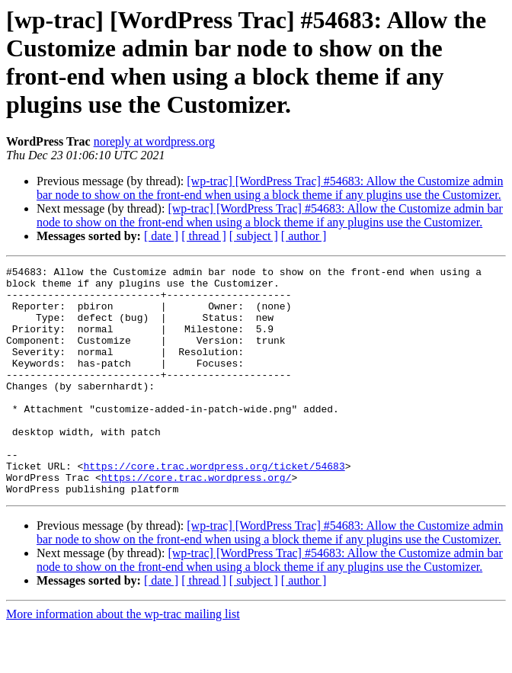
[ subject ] (253, 235)
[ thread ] (203, 235)
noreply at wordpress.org (154, 141)
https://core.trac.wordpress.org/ (196, 520)
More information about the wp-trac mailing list (123, 659)
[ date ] (161, 235)
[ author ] (304, 235)
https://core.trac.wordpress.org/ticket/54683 (213, 507)
